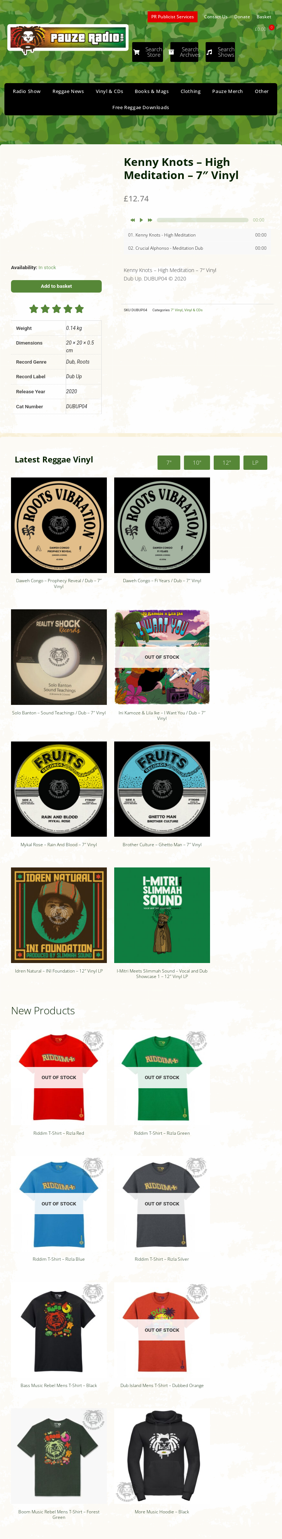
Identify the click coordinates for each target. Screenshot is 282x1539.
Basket (264, 17)
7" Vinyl (176, 310)
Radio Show (27, 91)
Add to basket (56, 286)
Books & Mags (152, 91)
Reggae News (68, 91)
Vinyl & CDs (109, 91)
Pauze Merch (227, 91)
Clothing (191, 91)
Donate (242, 17)
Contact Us (216, 17)
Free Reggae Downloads (140, 107)
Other (262, 91)
